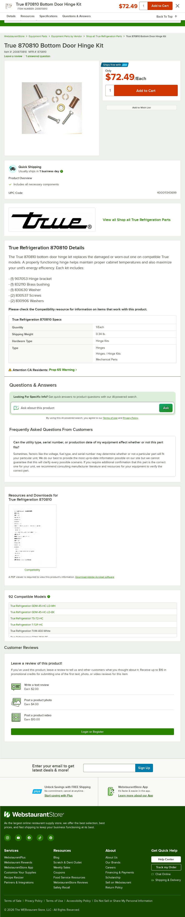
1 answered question (38, 56)
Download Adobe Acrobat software (94, 577)
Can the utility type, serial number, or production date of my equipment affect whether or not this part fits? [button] (88, 444)
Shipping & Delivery (166, 880)
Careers (111, 867)
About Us (112, 857)
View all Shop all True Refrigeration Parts (136, 220)
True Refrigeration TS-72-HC (26, 618)
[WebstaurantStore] (56, 814)
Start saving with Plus (59, 795)
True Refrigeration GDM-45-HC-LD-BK (32, 612)
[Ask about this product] (92, 408)
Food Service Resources (69, 877)
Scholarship (113, 877)
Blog (56, 857)
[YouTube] (18, 837)
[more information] (61, 171)
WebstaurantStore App (18, 867)
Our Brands (113, 862)
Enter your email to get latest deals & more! (53, 768)
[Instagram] (7, 837)
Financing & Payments (120, 872)
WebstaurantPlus (15, 857)
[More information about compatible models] (48, 596)
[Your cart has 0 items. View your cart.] (174, 7)
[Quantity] (110, 90)
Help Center (166, 859)
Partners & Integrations (19, 882)
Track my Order (166, 867)
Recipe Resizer (14, 877)
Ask (166, 408)
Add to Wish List (141, 107)
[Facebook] (29, 837)
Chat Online (161, 874)
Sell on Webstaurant (118, 882)
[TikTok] (40, 837)
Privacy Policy (130, 417)
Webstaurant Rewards (18, 862)
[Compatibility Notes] (32, 538)
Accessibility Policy (79, 900)
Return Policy (114, 887)
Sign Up (144, 768)
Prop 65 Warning (61, 370)
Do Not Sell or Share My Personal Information (123, 900)
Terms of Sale (12, 900)
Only (108, 70)
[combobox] (92, 19)
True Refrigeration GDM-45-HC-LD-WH (32, 606)
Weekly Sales (61, 867)
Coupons (59, 872)
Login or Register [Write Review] (92, 731)
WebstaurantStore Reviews (70, 882)
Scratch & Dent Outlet (67, 862)
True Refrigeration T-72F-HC (26, 624)
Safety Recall (61, 887)
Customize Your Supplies (20, 872)
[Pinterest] (50, 837)
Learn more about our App (135, 795)
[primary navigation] (13, 7)
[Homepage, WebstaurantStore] (92, 7)
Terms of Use (110, 417)
